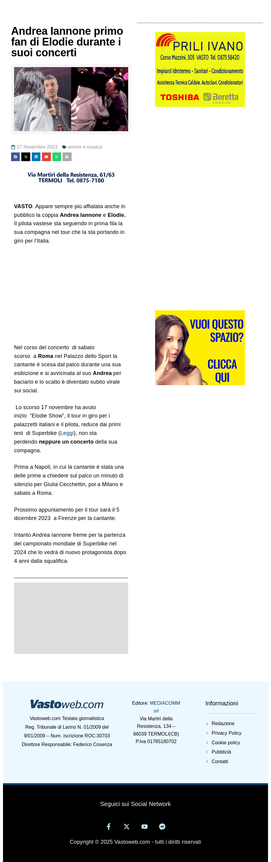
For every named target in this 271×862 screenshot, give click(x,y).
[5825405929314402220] (200, 105)
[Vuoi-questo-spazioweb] (200, 383)
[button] (15, 156)
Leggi (67, 433)
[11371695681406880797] (71, 183)
